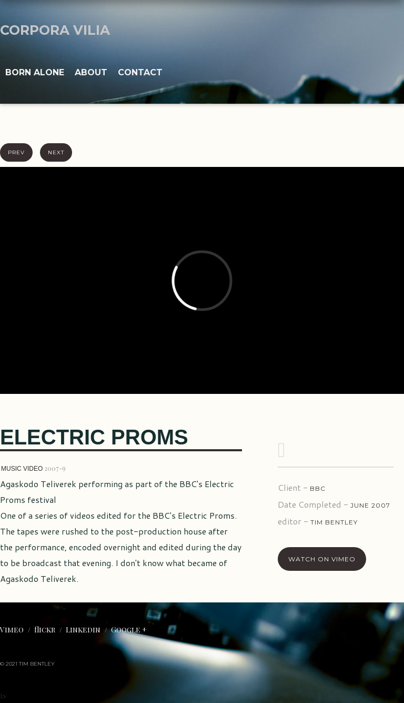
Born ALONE (34, 72)
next (56, 152)
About (91, 72)
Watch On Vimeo (322, 559)
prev (16, 152)
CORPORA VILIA (55, 30)
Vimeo (12, 630)
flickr (44, 630)
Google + (129, 630)
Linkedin (83, 630)
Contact (140, 72)
